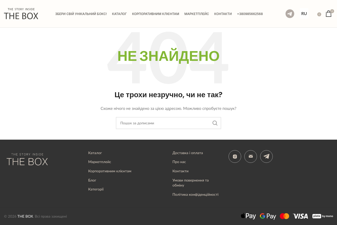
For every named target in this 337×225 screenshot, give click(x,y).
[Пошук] (313, 13)
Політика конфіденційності (195, 194)
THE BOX (25, 216)
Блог (92, 180)
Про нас (179, 161)
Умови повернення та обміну (190, 183)
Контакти (180, 171)
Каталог (95, 152)
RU (304, 13)
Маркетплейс (99, 161)
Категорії (95, 189)
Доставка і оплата (187, 152)
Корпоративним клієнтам (109, 171)
